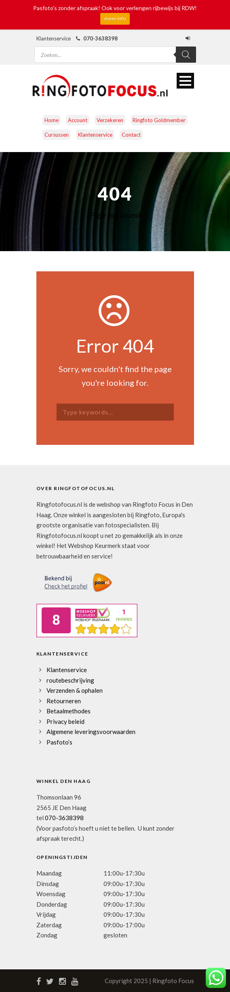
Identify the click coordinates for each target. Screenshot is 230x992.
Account (77, 120)
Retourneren (63, 700)
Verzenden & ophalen (74, 690)
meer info (115, 18)
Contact (131, 134)
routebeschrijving (70, 680)
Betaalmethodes (68, 711)
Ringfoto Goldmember (159, 120)
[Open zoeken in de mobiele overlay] (115, 49)
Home (51, 120)
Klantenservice (95, 134)
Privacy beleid (65, 721)
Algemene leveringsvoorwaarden (90, 731)
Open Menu (185, 81)
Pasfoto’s (59, 742)
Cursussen (56, 134)
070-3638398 (64, 817)
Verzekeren (110, 120)
